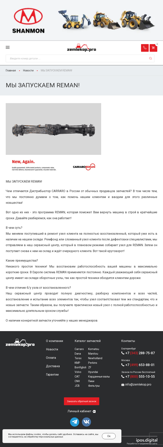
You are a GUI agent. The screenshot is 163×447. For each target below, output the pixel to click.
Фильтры (94, 385)
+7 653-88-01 (140, 365)
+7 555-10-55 (140, 376)
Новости (52, 349)
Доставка (53, 366)
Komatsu (93, 349)
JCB (77, 385)
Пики (91, 381)
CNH (77, 381)
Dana (78, 353)
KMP (77, 362)
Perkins (92, 362)
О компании (54, 341)
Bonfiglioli (80, 367)
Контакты (128, 341)
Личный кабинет (79, 411)
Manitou (93, 353)
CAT (77, 376)
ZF (89, 367)
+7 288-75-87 (140, 353)
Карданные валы (99, 376)
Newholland (95, 358)
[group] (81, 20)
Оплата (51, 358)
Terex (78, 358)
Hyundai (93, 371)
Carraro (79, 349)
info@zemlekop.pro (138, 384)
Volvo (78, 371)
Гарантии (52, 374)
